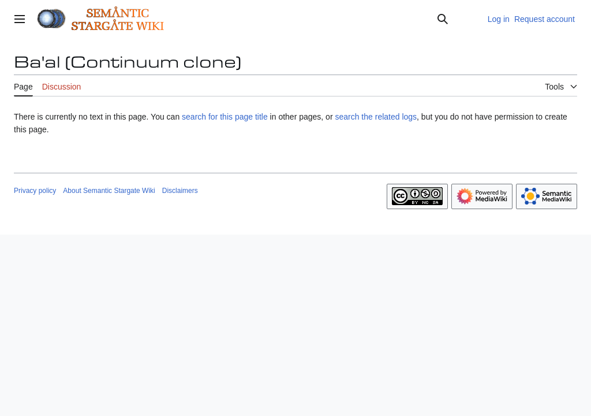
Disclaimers (180, 191)
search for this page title (225, 116)
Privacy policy (35, 191)
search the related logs (376, 116)
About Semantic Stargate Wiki (109, 191)
